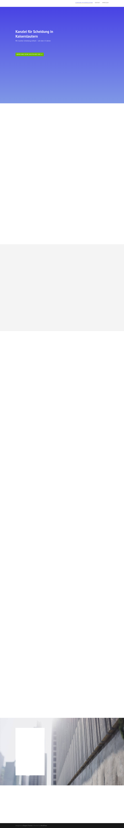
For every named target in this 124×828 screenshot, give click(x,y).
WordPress (44, 825)
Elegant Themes (27, 825)
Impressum (105, 2)
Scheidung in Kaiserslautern (84, 2)
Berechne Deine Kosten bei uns (29, 54)
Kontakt (97, 2)
